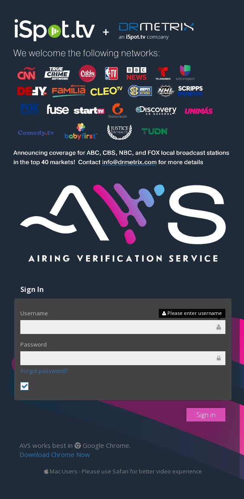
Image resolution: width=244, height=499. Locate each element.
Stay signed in (44, 386)
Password (33, 344)
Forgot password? (44, 371)
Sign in (205, 414)
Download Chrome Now (54, 454)
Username (34, 313)
